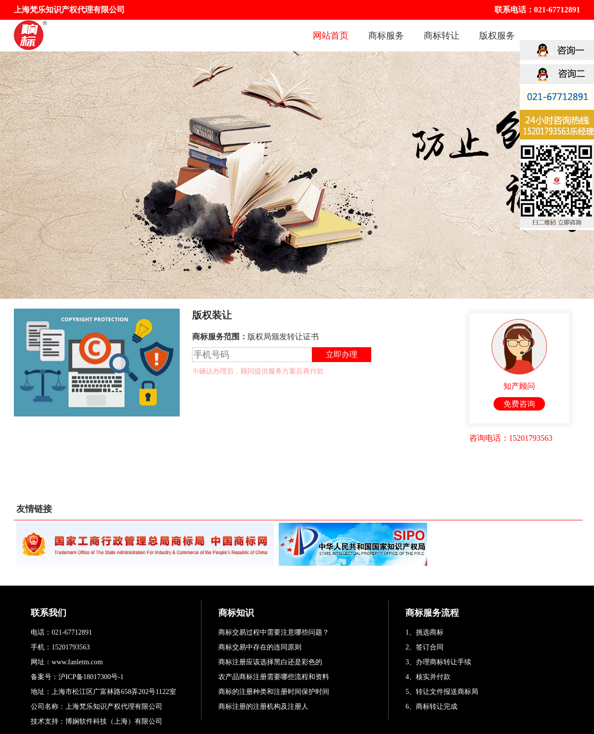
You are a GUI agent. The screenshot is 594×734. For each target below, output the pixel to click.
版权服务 (497, 36)
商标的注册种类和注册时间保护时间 (273, 691)
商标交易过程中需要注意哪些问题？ (273, 632)
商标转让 (441, 36)
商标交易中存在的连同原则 (259, 647)
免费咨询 (519, 404)
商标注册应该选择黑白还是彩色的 (270, 662)
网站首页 (330, 36)
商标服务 (386, 36)
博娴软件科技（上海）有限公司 (113, 721)
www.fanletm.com (76, 662)
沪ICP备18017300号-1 (90, 677)
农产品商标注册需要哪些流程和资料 (273, 677)
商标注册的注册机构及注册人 (263, 706)
